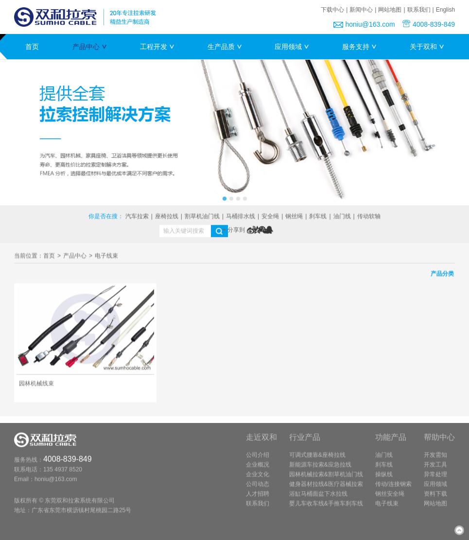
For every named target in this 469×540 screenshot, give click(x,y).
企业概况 (257, 469)
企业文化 (257, 479)
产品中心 (89, 47)
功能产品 (390, 442)
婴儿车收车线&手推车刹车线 (326, 508)
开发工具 (435, 469)
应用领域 (292, 47)
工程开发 (157, 47)
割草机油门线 (202, 217)
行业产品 (304, 442)
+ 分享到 (234, 230)
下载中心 (332, 9)
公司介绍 (257, 459)
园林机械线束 (36, 385)
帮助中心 (439, 442)
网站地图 (389, 9)
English (445, 9)
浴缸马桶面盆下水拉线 (318, 498)
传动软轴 (369, 217)
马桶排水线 (240, 217)
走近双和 (261, 442)
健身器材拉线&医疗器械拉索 (326, 489)
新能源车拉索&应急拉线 (320, 469)
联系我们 (419, 9)
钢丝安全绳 (389, 498)
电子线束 (106, 256)
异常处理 (435, 479)
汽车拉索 (137, 217)
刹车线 (318, 217)
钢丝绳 (294, 217)
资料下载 (435, 498)
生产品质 (225, 47)
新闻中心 (361, 9)
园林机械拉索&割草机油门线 (326, 479)
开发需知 (435, 459)
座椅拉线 (166, 217)
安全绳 (270, 217)
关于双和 (427, 47)
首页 (32, 47)
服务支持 (359, 47)
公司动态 (257, 489)
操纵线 (384, 479)
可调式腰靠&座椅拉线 (317, 459)
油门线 (342, 217)
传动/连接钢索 (393, 489)
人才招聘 (257, 498)
